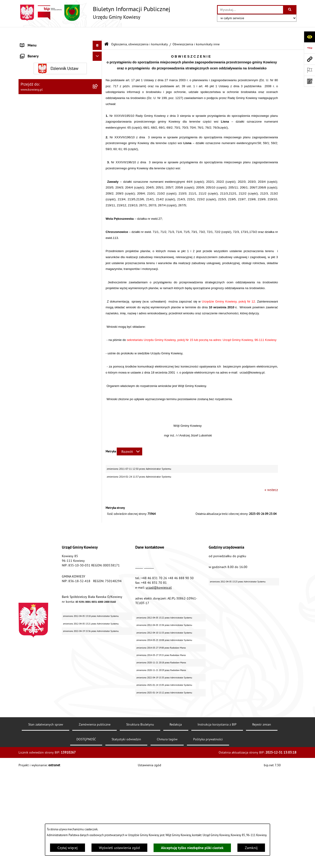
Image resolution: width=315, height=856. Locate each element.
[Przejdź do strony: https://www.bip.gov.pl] (309, 47)
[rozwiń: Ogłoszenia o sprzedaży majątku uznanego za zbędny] (98, 389)
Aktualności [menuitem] (29, 567)
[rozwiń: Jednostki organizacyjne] (98, 117)
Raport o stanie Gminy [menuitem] (37, 135)
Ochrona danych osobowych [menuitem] (42, 548)
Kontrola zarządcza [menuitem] (35, 107)
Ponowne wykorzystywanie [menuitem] (41, 493)
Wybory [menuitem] (26, 465)
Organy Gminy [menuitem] (31, 51)
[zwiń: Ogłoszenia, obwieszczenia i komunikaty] (98, 178)
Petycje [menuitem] (25, 502)
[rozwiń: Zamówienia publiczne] (98, 89)
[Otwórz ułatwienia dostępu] (309, 36)
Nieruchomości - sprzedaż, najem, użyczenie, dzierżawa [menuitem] (54, 377)
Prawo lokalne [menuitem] (31, 61)
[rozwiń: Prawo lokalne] (98, 61)
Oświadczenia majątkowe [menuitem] (40, 98)
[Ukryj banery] (97, 587)
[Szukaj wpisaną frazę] (290, 9)
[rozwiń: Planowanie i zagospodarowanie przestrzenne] (98, 163)
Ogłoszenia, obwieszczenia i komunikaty (139, 32)
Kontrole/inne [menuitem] (31, 511)
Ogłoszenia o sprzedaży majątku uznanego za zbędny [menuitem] (56, 392)
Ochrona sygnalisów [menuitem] (36, 576)
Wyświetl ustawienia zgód (119, 847)
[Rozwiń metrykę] (129, 439)
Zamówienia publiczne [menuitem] (38, 89)
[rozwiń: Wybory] (98, 465)
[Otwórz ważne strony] (309, 70)
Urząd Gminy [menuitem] (30, 42)
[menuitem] (60, 190)
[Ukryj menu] (97, 33)
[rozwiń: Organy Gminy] (98, 52)
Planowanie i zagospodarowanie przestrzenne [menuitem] (46, 166)
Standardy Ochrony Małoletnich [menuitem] (45, 70)
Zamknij (251, 847)
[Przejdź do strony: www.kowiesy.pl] (309, 59)
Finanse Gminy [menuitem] (32, 79)
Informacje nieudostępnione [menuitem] (42, 483)
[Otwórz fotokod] (309, 81)
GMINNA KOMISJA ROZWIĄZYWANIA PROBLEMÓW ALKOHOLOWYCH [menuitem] (48, 425)
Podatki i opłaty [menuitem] (32, 153)
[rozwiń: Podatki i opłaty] (98, 154)
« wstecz (271, 477)
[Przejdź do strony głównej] (94, 13)
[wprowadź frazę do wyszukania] (250, 9)
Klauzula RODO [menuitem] (32, 557)
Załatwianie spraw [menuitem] (34, 446)
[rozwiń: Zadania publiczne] (98, 404)
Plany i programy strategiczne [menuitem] (43, 144)
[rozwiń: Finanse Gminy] (98, 80)
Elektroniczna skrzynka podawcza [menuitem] (46, 520)
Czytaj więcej (67, 847)
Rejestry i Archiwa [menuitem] (33, 474)
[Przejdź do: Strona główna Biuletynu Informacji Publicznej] (106, 32)
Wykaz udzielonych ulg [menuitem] (38, 437)
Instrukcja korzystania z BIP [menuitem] (41, 530)
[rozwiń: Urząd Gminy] (98, 43)
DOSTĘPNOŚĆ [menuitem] (31, 539)
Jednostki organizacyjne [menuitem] (39, 116)
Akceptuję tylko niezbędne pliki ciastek (192, 847)
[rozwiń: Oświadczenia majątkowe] (98, 98)
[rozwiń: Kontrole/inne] (98, 511)
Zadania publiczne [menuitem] (35, 404)
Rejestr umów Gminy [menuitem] (36, 413)
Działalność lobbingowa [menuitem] (39, 456)
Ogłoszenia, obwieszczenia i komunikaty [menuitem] (52, 177)
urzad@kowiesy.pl (159, 689)
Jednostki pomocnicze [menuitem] (37, 126)
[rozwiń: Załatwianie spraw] (98, 447)
